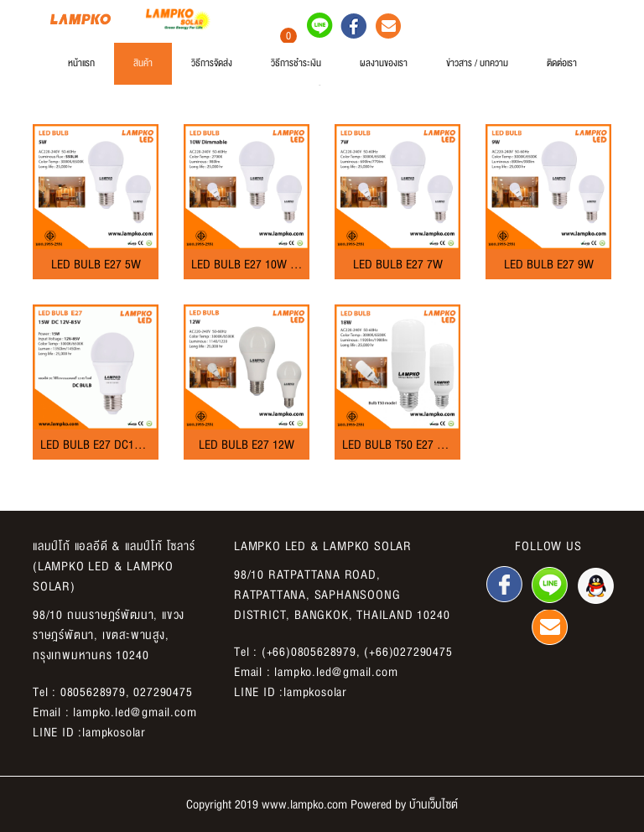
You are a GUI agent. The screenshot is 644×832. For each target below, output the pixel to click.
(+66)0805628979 (309, 652)
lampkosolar (114, 732)
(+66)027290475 (408, 652)
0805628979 (93, 692)
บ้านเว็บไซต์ (433, 804)
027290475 (162, 692)
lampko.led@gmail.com (134, 712)
